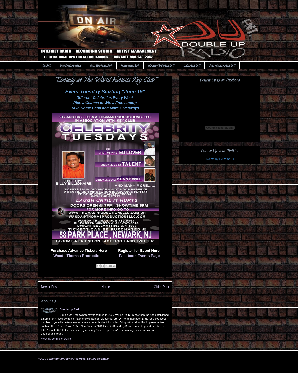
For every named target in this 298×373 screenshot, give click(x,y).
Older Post (161, 287)
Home (105, 287)
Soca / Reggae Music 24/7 (222, 65)
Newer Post (49, 287)
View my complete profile (56, 338)
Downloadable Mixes (70, 65)
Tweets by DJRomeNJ (219, 159)
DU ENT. (46, 65)
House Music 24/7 (130, 65)
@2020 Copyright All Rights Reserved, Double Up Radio (73, 358)
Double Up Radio (70, 309)
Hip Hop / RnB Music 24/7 (161, 65)
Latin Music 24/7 (191, 65)
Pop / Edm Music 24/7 (101, 65)
